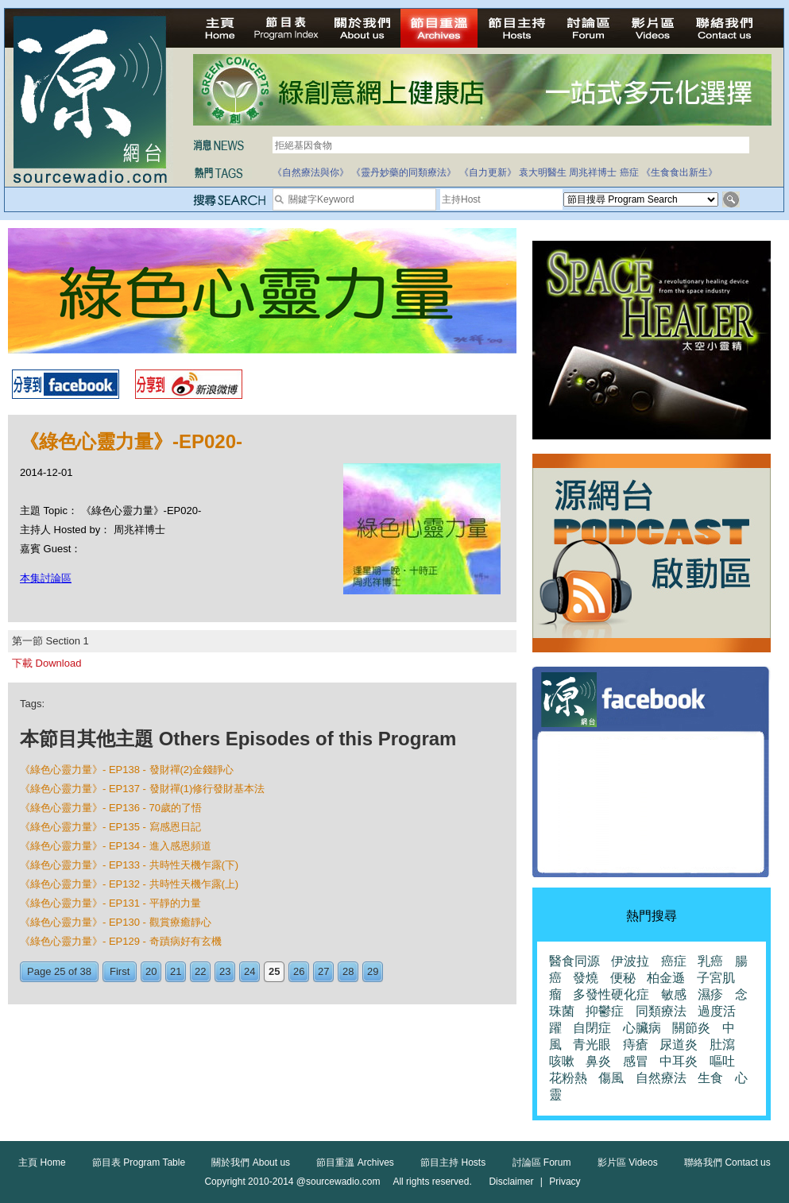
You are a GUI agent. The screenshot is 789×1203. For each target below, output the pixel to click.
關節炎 (691, 1028)
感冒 (635, 1061)
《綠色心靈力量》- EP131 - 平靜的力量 (110, 903)
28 (348, 971)
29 (372, 971)
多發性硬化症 (611, 994)
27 (323, 971)
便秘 (623, 977)
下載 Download (46, 663)
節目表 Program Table (138, 1162)
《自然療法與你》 (311, 172)
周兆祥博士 (593, 172)
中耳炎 (678, 1061)
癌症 (629, 172)
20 (151, 971)
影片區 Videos (628, 1162)
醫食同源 (574, 961)
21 (175, 971)
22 (200, 971)
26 (298, 971)
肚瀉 (722, 1044)
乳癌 (710, 961)
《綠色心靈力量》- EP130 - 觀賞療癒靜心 (115, 922)
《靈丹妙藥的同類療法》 (403, 172)
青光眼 (592, 1044)
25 (274, 971)
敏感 (674, 994)
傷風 (611, 1078)
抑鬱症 (605, 1011)
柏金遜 (666, 977)
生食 (710, 1078)
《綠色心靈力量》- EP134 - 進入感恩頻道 (115, 846)
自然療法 (661, 1078)
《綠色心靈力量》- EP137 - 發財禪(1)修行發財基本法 (142, 789)
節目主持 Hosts (452, 1162)
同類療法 (661, 1011)
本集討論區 (46, 578)
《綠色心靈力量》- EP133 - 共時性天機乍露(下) (129, 865)
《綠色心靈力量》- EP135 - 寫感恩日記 (110, 827)
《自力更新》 (487, 172)
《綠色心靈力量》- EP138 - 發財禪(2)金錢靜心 (127, 770)
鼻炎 (598, 1061)
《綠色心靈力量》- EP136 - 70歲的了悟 (111, 808)
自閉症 (592, 1028)
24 (249, 971)
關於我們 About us (250, 1162)
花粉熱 (568, 1078)
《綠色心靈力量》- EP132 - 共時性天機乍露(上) (129, 884)
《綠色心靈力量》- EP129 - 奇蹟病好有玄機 (121, 941)
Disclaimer (511, 1181)
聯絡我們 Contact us (727, 1162)
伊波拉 (630, 961)
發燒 (585, 977)
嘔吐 (722, 1061)
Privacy (564, 1181)
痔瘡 (635, 1044)
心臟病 (642, 1028)
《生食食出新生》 (679, 172)
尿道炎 (678, 1044)
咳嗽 (561, 1061)
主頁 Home (41, 1162)
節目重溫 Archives (354, 1162)
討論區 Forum (541, 1162)
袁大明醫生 (543, 172)
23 (224, 971)
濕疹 (710, 994)
